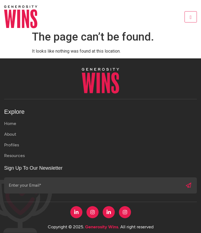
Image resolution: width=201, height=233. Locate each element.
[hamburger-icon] (191, 16)
